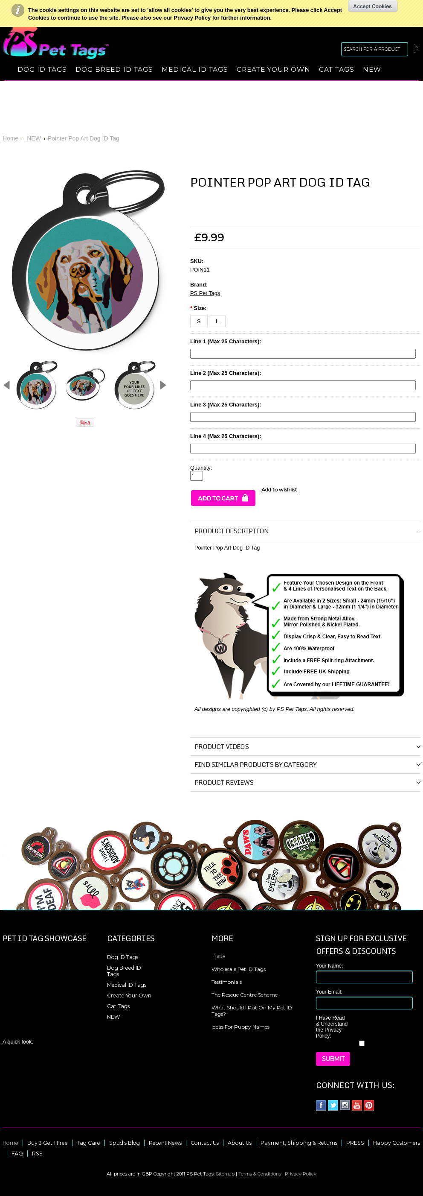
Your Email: (329, 992)
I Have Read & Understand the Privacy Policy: (332, 1027)
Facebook (321, 1105)
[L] (217, 321)
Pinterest (369, 1105)
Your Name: (329, 966)
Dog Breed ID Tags (114, 69)
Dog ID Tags (42, 69)
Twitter (333, 1105)
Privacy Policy (300, 1174)
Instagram (345, 1105)
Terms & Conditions (259, 1174)
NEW (372, 69)
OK (373, 6)
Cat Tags (336, 69)
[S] (199, 321)
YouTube (357, 1105)
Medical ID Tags (195, 69)
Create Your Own (273, 69)
